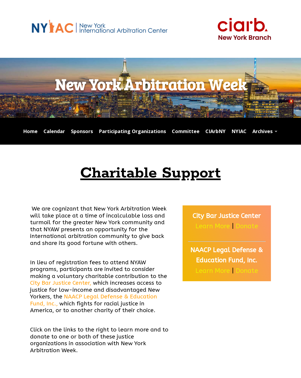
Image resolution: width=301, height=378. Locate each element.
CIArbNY (215, 131)
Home (30, 131)
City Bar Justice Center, (60, 283)
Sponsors (82, 131)
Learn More (212, 226)
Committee (186, 131)
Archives (262, 131)
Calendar (54, 131)
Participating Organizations (132, 131)
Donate (246, 226)
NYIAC (238, 131)
